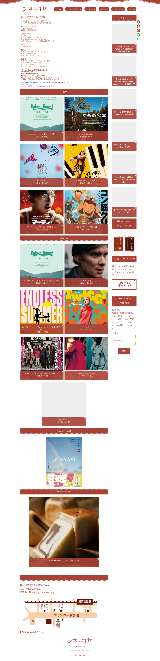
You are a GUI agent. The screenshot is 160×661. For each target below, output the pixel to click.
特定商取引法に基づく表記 (80, 651)
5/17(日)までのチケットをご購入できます (36, 21)
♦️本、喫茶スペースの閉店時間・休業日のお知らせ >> (39, 77)
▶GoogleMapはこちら (31, 632)
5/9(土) (23, 82)
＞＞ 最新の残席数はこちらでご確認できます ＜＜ (38, 23)
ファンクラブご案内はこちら (124, 284)
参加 (124, 351)
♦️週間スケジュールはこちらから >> (33, 75)
